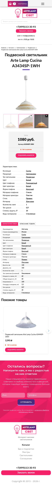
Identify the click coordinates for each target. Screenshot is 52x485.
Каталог (11, 47)
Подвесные (31, 47)
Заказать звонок (26, 31)
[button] (48, 331)
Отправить (26, 402)
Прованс (29, 198)
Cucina (28, 171)
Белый (28, 180)
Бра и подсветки (26, 449)
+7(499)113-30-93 (26, 27)
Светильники (21, 47)
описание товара (27, 224)
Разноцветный (31, 183)
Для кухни (30, 201)
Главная (3, 47)
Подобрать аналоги (26, 155)
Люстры (26, 452)
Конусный (30, 189)
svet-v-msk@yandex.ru (26, 36)
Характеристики (10, 224)
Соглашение (26, 459)
